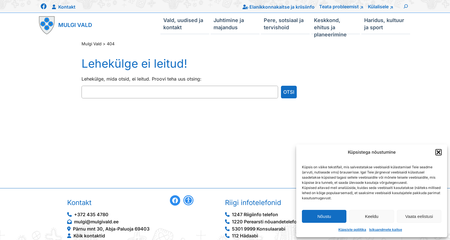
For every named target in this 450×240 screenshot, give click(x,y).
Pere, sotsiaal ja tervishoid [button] (284, 23)
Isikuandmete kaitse (385, 229)
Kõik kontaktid (89, 236)
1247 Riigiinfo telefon (255, 214)
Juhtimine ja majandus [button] (229, 23)
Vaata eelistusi (419, 216)
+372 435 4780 (91, 214)
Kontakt (66, 7)
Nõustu (324, 216)
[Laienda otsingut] (406, 6)
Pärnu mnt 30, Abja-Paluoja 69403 (111, 229)
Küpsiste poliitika (352, 229)
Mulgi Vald (75, 25)
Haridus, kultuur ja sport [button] (384, 23)
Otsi (288, 92)
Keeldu (372, 216)
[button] (438, 152)
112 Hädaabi (245, 236)
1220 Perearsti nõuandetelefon (266, 222)
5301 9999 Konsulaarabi (258, 229)
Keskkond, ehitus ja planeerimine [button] (330, 25)
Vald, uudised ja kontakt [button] (183, 23)
